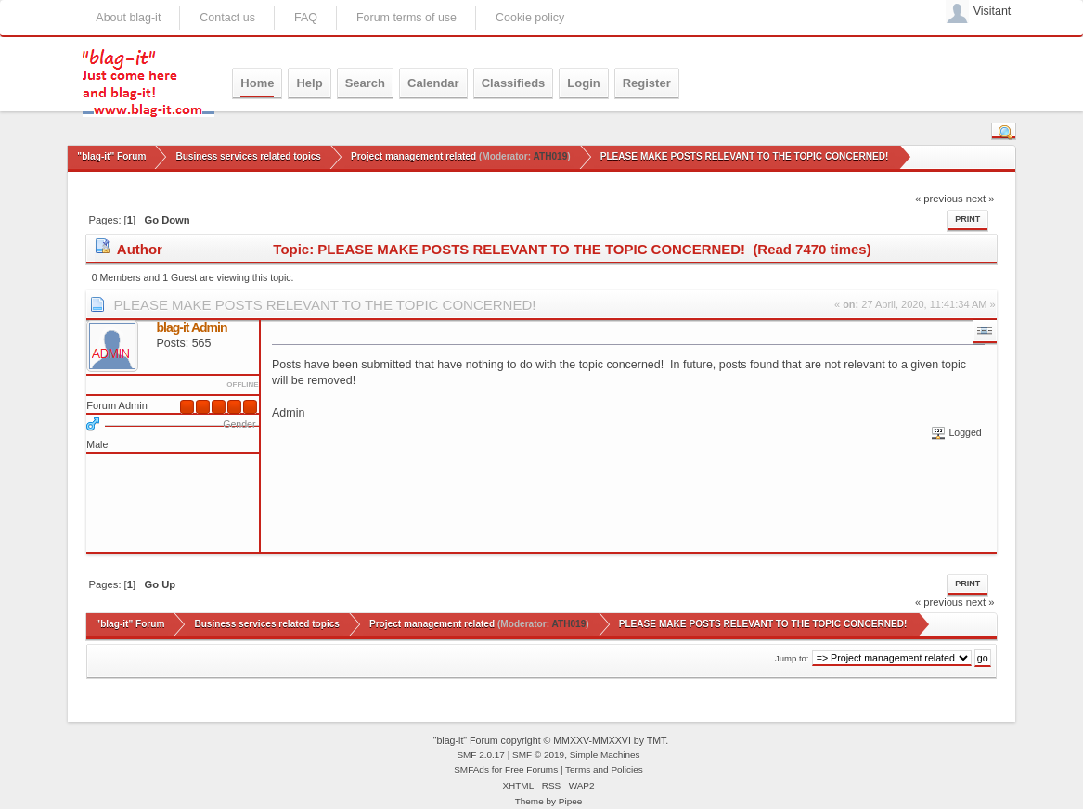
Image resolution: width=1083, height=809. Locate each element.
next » (980, 198)
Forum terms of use (406, 17)
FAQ (305, 17)
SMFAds (471, 769)
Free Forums (531, 769)
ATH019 (550, 156)
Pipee (571, 801)
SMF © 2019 (538, 755)
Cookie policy (530, 17)
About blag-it (128, 17)
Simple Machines (605, 755)
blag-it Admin (192, 327)
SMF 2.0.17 (481, 755)
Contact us (227, 17)
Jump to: (792, 658)
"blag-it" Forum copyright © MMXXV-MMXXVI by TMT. (551, 740)
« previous (939, 198)
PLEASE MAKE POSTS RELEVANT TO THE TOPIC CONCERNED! (325, 305)
